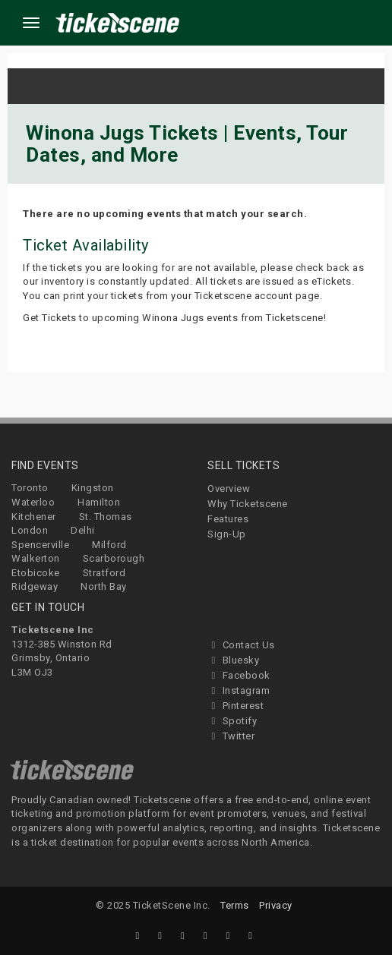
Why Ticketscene (247, 503)
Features (227, 519)
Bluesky (233, 660)
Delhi (83, 530)
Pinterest (235, 705)
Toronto (30, 487)
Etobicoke (35, 572)
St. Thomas (105, 516)
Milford (109, 544)
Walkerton (35, 558)
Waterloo (33, 502)
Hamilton (98, 502)
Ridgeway (34, 586)
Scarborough (114, 558)
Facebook (238, 675)
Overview (228, 488)
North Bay (104, 586)
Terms (234, 905)
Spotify (232, 720)
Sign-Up (226, 534)
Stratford (104, 572)
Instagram (238, 690)
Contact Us (241, 645)
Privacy (275, 905)
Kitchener (33, 516)
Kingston (92, 487)
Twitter (230, 736)
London (29, 530)
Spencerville (40, 544)
